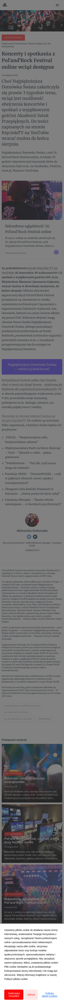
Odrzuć (31, 994)
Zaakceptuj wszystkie (14, 994)
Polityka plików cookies (49, 994)
